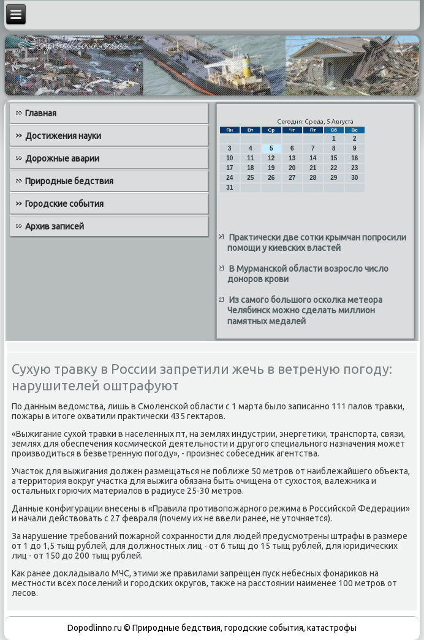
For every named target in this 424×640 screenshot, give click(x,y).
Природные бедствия (69, 181)
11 (250, 158)
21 (312, 168)
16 (354, 158)
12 (271, 158)
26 (271, 177)
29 (333, 177)
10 (229, 158)
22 (333, 168)
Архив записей (54, 226)
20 (292, 168)
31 (229, 187)
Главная (40, 113)
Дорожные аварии (62, 158)
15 (333, 158)
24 (229, 177)
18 (250, 168)
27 (292, 177)
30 (354, 177)
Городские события (64, 204)
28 (312, 177)
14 (312, 158)
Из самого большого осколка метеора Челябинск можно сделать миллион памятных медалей (304, 310)
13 (292, 158)
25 (250, 177)
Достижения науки (63, 136)
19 (271, 168)
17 (229, 168)
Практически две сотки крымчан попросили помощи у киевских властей (316, 243)
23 (354, 168)
